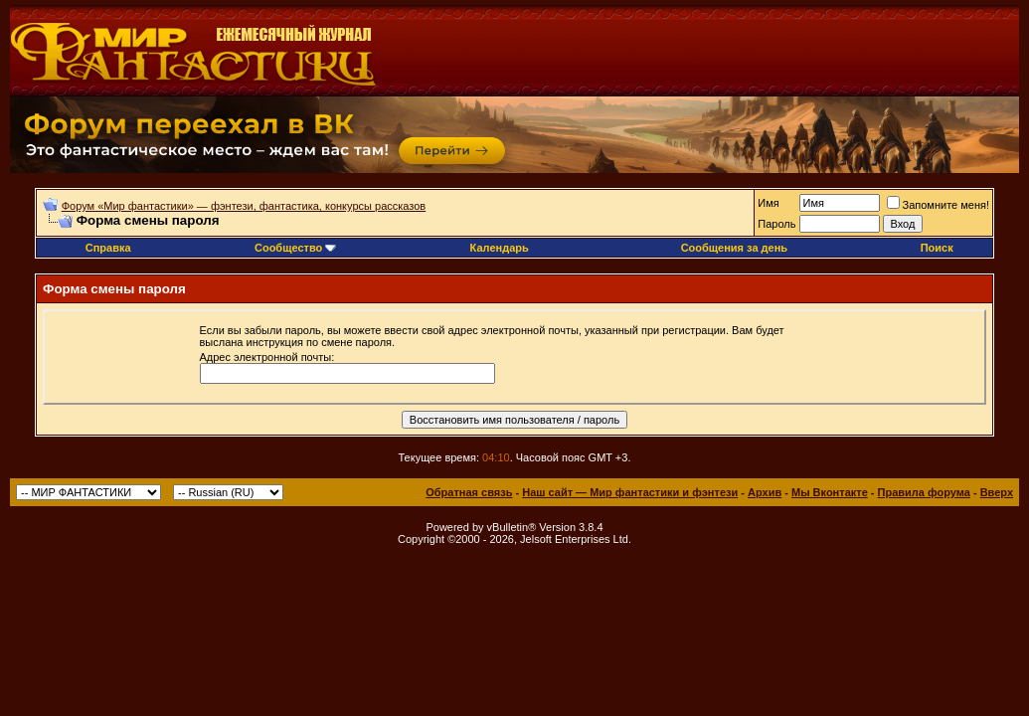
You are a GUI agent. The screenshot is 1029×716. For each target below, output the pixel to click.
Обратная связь (469, 492)
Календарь (499, 248)
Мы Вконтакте (829, 492)
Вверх (996, 492)
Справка (108, 248)
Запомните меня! (938, 205)
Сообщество (295, 248)
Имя (768, 203)
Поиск (937, 248)
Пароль (776, 224)
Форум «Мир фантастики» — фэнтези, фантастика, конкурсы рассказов (244, 206)
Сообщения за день (734, 248)
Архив (764, 492)
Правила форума (924, 492)
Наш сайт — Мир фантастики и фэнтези (630, 492)
